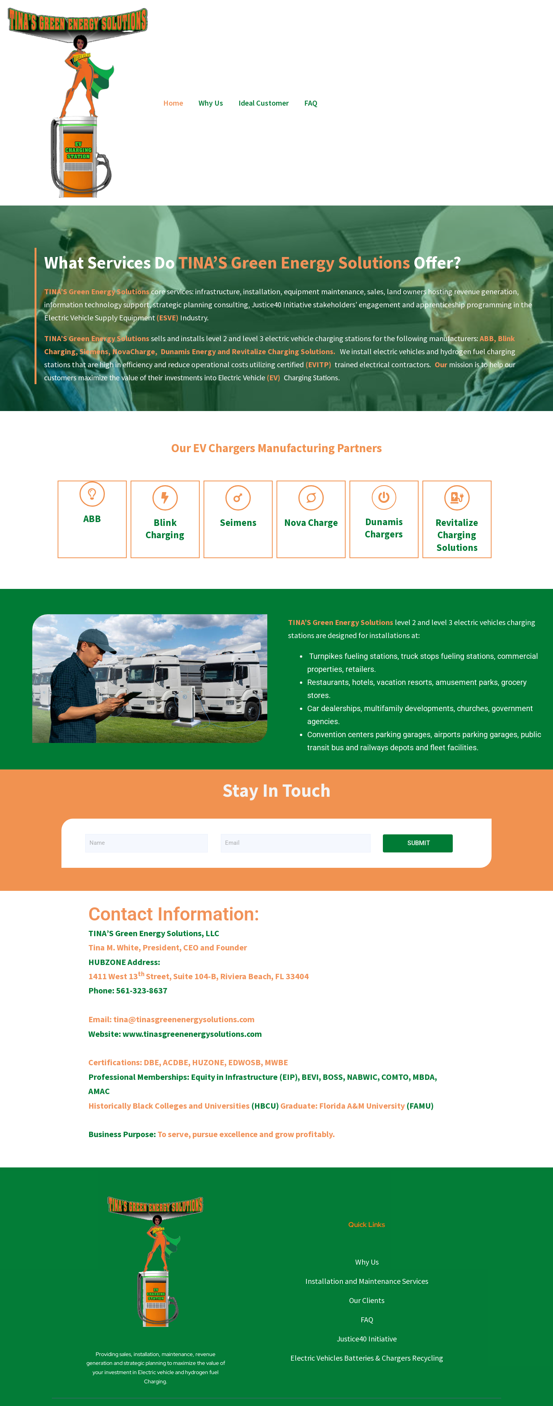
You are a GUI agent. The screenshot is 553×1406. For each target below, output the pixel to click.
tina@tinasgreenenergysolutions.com (184, 1019)
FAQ (310, 103)
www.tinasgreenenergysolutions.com (192, 1033)
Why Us (211, 103)
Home (173, 103)
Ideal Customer (263, 103)
